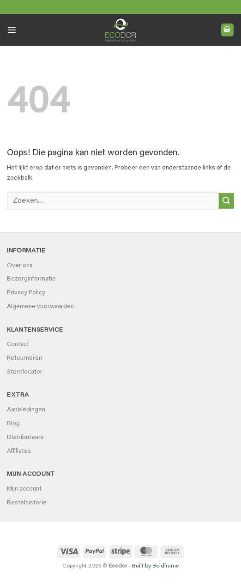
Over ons (20, 266)
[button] (12, 30)
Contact (18, 344)
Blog (13, 424)
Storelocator (24, 372)
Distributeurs (25, 437)
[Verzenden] (226, 201)
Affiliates (19, 451)
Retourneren (24, 358)
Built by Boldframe (155, 566)
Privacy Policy (26, 293)
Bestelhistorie (27, 503)
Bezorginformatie (31, 279)
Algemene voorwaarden (40, 307)
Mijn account (24, 489)
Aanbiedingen (26, 410)
